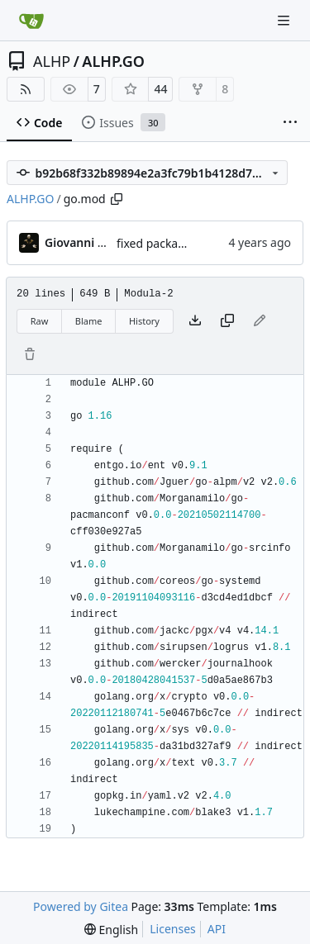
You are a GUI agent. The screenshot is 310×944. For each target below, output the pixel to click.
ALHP (51, 61)
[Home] (31, 21)
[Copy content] (227, 321)
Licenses (173, 929)
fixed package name (171, 243)
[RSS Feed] (26, 89)
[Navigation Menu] (285, 20)
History (144, 321)
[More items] (290, 123)
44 (160, 89)
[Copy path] (116, 199)
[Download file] (195, 321)
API (216, 929)
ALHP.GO (113, 61)
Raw (40, 321)
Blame (89, 321)
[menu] (111, 929)
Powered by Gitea (80, 906)
